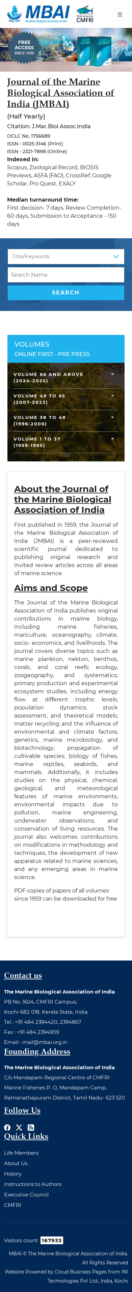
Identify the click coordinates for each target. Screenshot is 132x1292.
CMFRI (12, 1205)
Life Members (21, 1153)
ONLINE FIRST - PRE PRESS (52, 354)
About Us (15, 1163)
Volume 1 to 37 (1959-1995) (37, 442)
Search (66, 292)
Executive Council (26, 1194)
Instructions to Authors (32, 1184)
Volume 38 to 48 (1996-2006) (40, 421)
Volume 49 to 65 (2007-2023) (39, 399)
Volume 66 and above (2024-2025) (49, 378)
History (13, 1174)
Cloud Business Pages (81, 1272)
